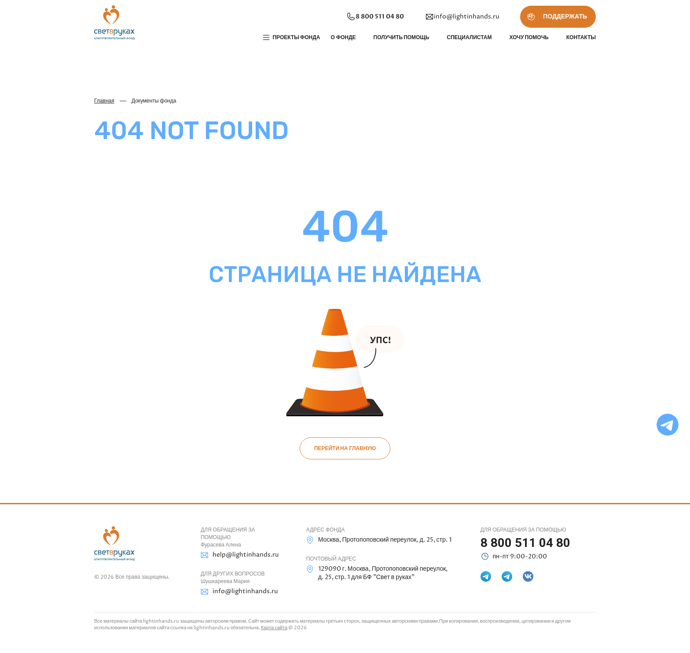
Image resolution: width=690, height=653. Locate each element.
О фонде (343, 37)
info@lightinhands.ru (462, 16)
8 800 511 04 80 (375, 17)
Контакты (581, 37)
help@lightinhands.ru (240, 555)
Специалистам (469, 37)
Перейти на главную (345, 448)
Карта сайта (274, 627)
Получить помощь (401, 37)
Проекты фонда (296, 37)
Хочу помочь (528, 37)
